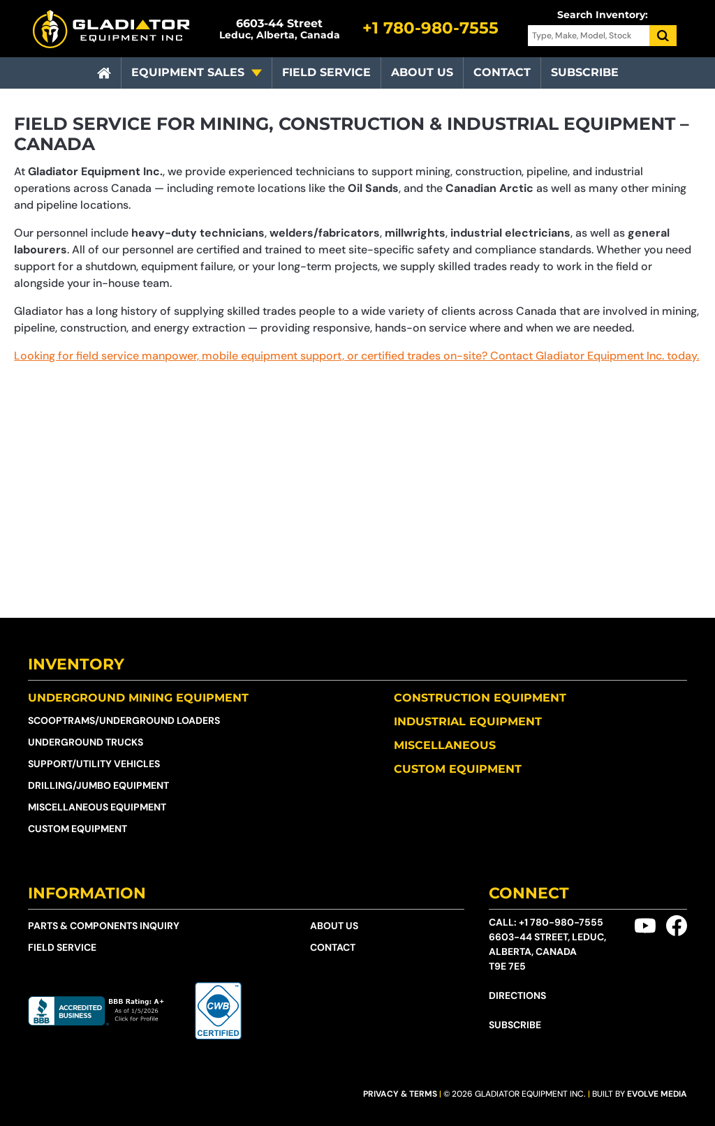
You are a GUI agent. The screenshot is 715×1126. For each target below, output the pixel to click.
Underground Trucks (85, 742)
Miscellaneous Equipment (97, 807)
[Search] (663, 35)
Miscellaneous (445, 745)
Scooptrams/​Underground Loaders (124, 720)
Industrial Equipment (468, 721)
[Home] (104, 73)
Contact (502, 72)
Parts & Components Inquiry (103, 925)
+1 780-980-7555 (561, 922)
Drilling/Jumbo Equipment (98, 785)
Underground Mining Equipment (138, 697)
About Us (422, 72)
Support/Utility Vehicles (94, 763)
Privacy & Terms (400, 1093)
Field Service (326, 72)
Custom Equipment (77, 828)
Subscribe (585, 72)
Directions (517, 995)
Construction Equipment (480, 697)
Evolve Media (657, 1093)
